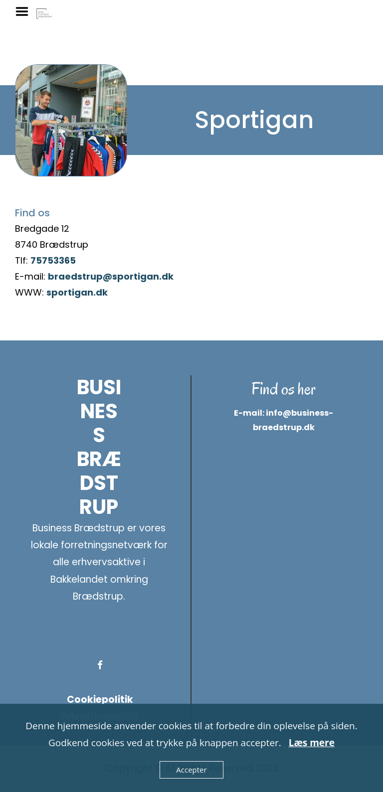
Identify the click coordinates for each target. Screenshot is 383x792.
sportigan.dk (77, 292)
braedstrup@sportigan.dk (111, 276)
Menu (25, 11)
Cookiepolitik (100, 699)
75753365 (53, 260)
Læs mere (312, 742)
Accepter (191, 770)
